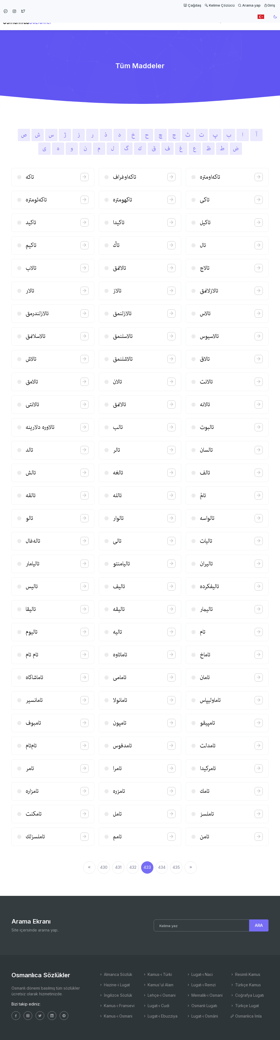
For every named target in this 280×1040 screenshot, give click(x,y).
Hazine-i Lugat (114, 984)
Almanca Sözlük (115, 974)
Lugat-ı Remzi (201, 984)
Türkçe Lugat (244, 1005)
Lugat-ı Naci (199, 974)
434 (161, 867)
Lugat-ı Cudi (156, 1005)
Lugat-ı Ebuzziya (160, 1016)
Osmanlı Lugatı (201, 1005)
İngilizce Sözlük (115, 995)
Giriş (269, 5)
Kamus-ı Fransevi (117, 1005)
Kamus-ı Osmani (115, 1016)
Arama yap (249, 5)
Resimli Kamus (245, 974)
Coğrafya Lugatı (247, 995)
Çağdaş (192, 5)
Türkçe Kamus (245, 984)
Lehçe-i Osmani (159, 995)
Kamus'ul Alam (158, 984)
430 (103, 867)
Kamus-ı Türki (157, 974)
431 (118, 867)
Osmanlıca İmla (246, 1016)
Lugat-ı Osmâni (202, 1016)
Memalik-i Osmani (204, 995)
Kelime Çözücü (220, 5)
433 (147, 867)
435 (176, 867)
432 (132, 867)
